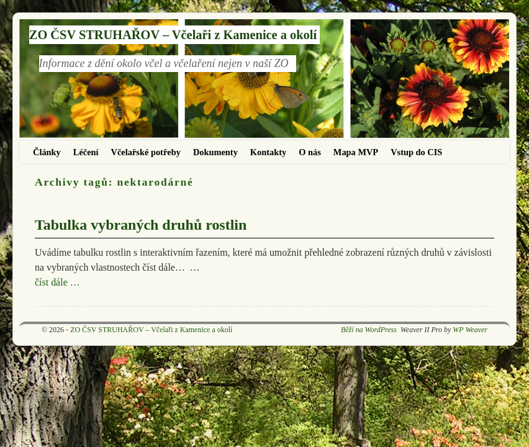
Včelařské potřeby (146, 152)
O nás (310, 152)
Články (47, 152)
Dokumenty (215, 152)
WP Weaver (470, 329)
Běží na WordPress (369, 329)
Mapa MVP (355, 152)
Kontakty (268, 152)
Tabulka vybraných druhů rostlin (140, 225)
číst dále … (57, 282)
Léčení (86, 152)
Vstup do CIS (416, 152)
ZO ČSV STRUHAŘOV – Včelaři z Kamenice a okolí (173, 35)
